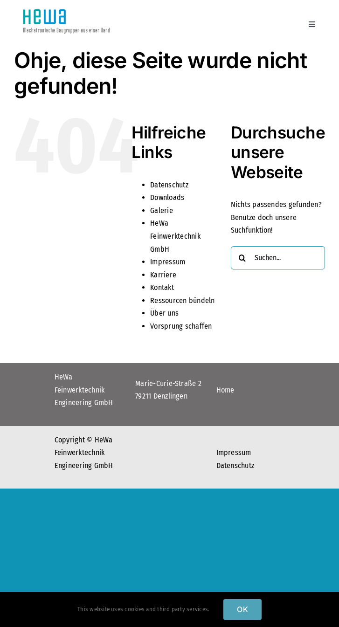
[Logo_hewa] (66, 12)
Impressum (167, 261)
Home (225, 390)
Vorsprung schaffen (181, 326)
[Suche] (242, 257)
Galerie (161, 210)
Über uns (164, 313)
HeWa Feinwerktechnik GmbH (175, 236)
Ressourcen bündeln (182, 300)
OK (242, 609)
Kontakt (162, 287)
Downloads (167, 197)
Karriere (163, 274)
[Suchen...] (278, 257)
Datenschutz (169, 184)
